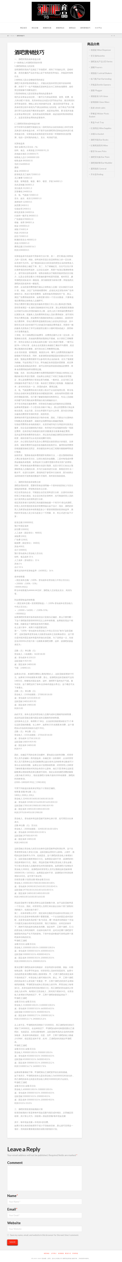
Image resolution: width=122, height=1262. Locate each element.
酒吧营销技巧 (21, 35)
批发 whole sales (98, 108)
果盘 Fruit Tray (97, 122)
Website (14, 1223)
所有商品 (75, 1253)
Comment (15, 1162)
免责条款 (47, 1253)
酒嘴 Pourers (96, 67)
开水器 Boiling (97, 174)
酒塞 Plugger (96, 90)
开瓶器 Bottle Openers (101, 84)
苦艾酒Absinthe (98, 56)
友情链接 (61, 1253)
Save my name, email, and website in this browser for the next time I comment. (44, 1235)
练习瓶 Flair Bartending (101, 79)
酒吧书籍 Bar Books (99, 140)
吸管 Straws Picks (99, 151)
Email (12, 1209)
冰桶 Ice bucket (97, 134)
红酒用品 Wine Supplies (101, 128)
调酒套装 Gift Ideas (99, 96)
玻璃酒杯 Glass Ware (100, 102)
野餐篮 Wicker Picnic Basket (99, 115)
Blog (13, 35)
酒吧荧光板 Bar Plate (100, 157)
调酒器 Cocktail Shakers (101, 73)
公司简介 (54, 1253)
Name (12, 1196)
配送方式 (68, 1253)
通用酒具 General (98, 168)
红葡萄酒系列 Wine (99, 145)
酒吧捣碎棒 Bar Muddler (101, 163)
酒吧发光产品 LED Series (101, 61)
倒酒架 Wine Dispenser (101, 50)
